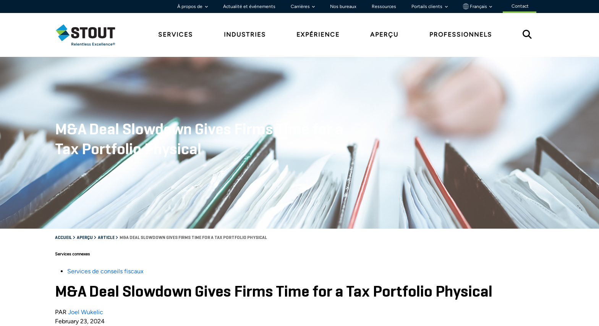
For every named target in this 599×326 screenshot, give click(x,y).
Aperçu (85, 238)
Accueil (64, 238)
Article (106, 238)
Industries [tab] (245, 34)
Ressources (384, 6)
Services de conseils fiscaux (105, 271)
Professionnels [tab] (460, 34)
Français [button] (475, 6)
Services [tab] (175, 34)
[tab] (91, 35)
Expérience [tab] (318, 34)
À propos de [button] (190, 6)
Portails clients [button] (427, 6)
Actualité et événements (249, 6)
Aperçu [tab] (384, 34)
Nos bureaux (343, 6)
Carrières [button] (301, 6)
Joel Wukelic (85, 312)
